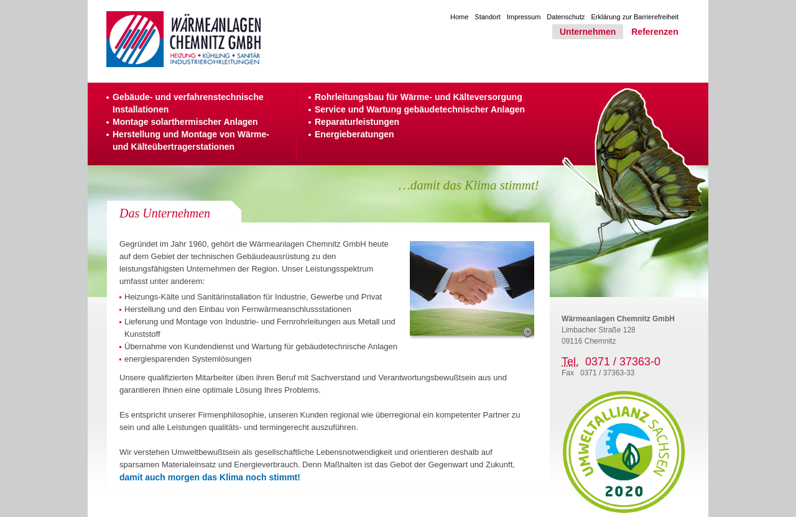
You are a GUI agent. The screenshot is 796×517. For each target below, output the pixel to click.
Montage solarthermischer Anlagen (185, 122)
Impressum (523, 17)
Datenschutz (566, 17)
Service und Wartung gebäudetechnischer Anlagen (420, 109)
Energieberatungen (354, 134)
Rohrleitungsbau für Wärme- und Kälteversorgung (418, 97)
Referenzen (654, 32)
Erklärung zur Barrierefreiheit (635, 17)
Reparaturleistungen (357, 122)
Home (459, 17)
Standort (487, 17)
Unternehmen (588, 32)
